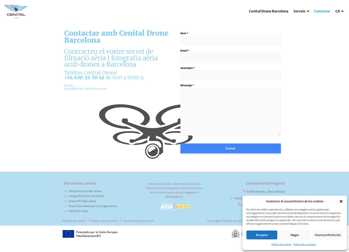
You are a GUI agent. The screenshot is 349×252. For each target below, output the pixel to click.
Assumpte (187, 80)
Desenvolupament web (138, 233)
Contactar (322, 18)
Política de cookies (281, 244)
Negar (295, 235)
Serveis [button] (299, 18)
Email (184, 63)
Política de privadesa (304, 244)
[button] (341, 201)
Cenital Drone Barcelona (268, 18)
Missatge (187, 98)
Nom (184, 46)
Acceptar (262, 235)
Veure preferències (328, 235)
